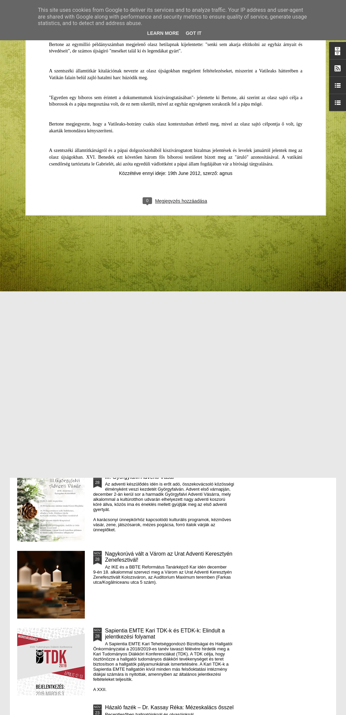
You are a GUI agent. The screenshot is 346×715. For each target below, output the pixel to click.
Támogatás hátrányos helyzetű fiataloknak (155, 323)
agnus (226, 57)
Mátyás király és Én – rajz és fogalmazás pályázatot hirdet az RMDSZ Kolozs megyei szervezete (54, 278)
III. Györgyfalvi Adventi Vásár (139, 477)
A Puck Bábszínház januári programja (292, 269)
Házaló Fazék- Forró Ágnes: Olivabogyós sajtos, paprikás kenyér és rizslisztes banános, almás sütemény (137, 278)
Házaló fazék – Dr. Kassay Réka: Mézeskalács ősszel (169, 707)
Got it (194, 33)
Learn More (163, 33)
